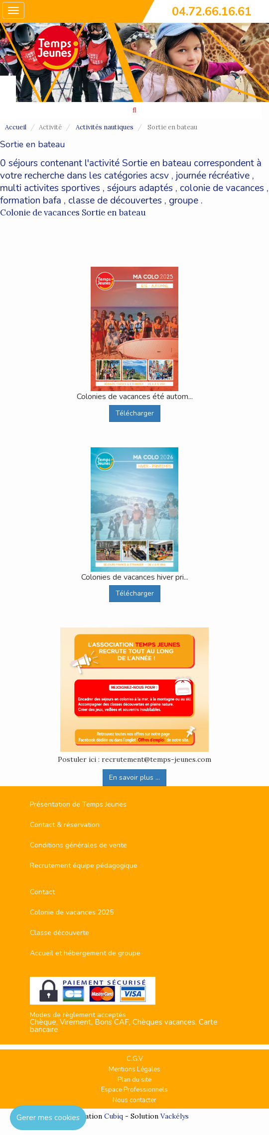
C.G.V (135, 1058)
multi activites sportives (50, 188)
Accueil (15, 127)
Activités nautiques (105, 127)
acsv (159, 175)
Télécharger (135, 413)
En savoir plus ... (134, 777)
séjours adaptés (140, 188)
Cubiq (113, 1116)
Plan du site (134, 1079)
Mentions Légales (134, 1069)
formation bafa (30, 200)
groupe (183, 200)
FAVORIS (6, 98)
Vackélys (174, 1116)
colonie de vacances (222, 188)
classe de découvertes (115, 200)
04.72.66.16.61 (212, 11)
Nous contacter (134, 1100)
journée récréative (213, 175)
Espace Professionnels (134, 1089)
